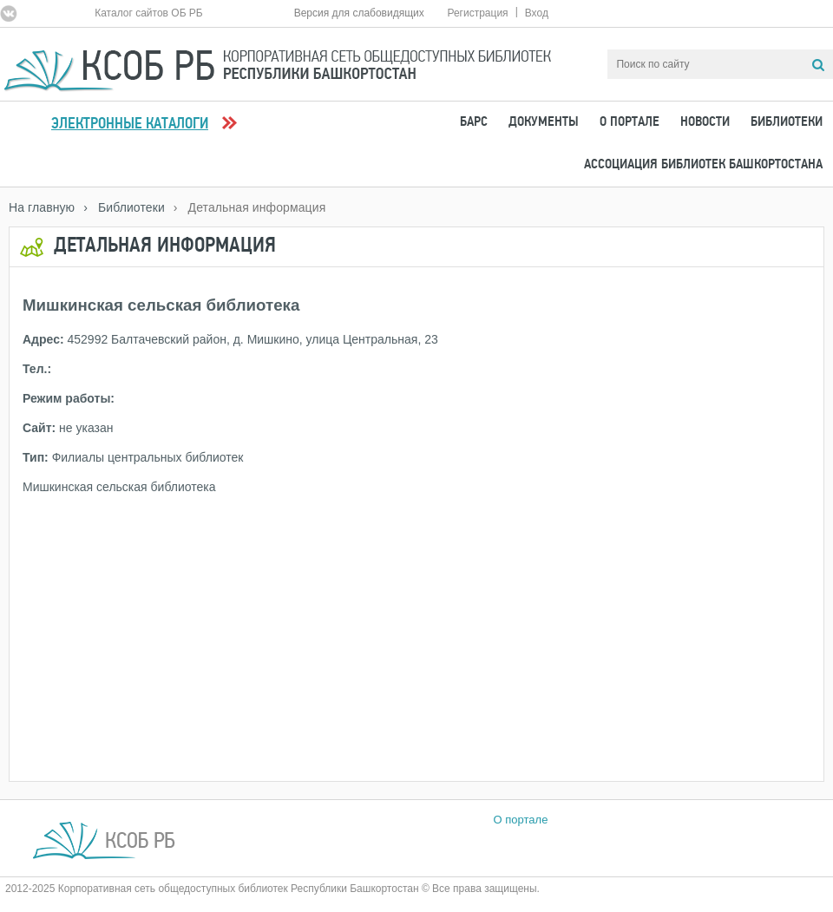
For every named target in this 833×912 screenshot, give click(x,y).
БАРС (474, 122)
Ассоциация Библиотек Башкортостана (703, 165)
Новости (705, 122)
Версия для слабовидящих (359, 13)
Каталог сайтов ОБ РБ (149, 13)
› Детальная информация (250, 207)
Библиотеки (787, 122)
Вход (536, 13)
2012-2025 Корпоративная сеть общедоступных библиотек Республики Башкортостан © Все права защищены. (272, 888)
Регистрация (477, 13)
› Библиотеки (124, 207)
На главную (42, 207)
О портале (629, 122)
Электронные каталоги (129, 124)
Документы (543, 122)
